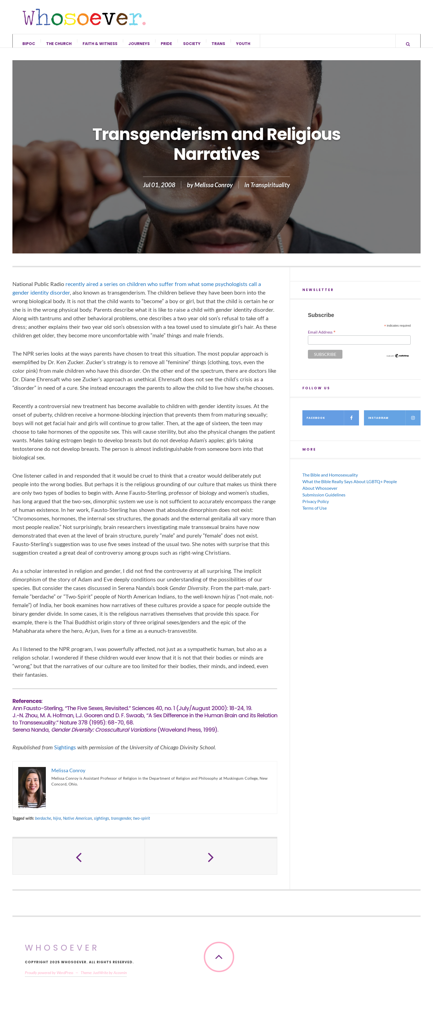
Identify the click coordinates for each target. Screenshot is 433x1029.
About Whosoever (319, 493)
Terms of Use (314, 513)
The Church (59, 43)
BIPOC (28, 43)
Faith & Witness (100, 43)
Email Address (322, 337)
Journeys (139, 43)
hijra (57, 823)
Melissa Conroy (213, 190)
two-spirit (141, 823)
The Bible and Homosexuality (330, 480)
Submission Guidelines (323, 500)
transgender (121, 823)
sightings (101, 823)
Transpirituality (270, 190)
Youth (243, 43)
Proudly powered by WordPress (49, 977)
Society (191, 43)
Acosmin (120, 977)
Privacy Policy (315, 506)
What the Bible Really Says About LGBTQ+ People (349, 487)
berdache (43, 823)
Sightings (65, 752)
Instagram (394, 423)
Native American (77, 823)
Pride (166, 43)
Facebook (333, 423)
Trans (218, 43)
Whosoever (62, 953)
